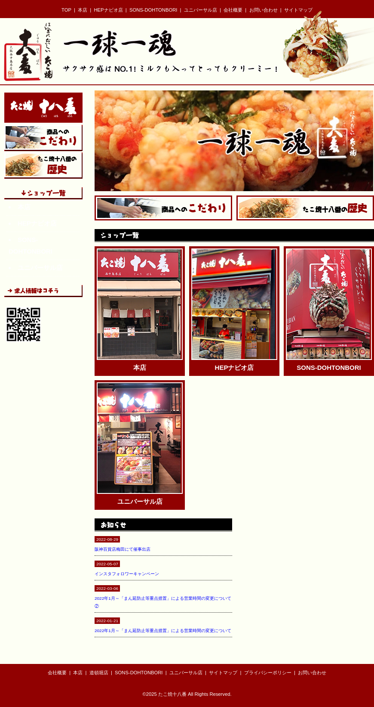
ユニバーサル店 (200, 9)
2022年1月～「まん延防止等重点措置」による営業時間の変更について (163, 630)
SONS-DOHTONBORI (153, 9)
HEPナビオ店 (108, 9)
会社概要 (233, 9)
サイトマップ (298, 9)
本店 (82, 9)
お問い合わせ (263, 9)
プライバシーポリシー (267, 672)
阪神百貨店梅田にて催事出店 (122, 549)
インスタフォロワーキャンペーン (127, 573)
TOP (66, 9)
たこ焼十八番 (172, 694)
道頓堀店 (98, 672)
